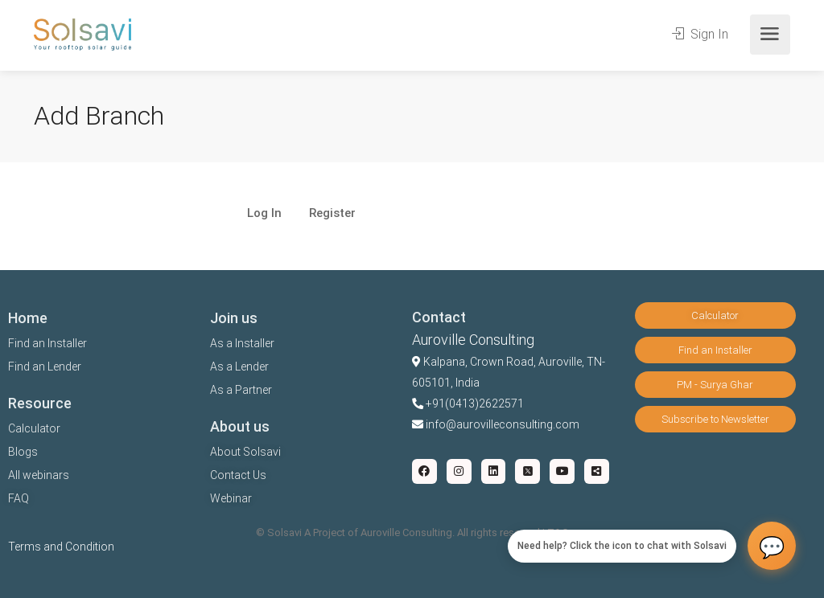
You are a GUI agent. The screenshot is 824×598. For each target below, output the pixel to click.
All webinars (38, 475)
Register (332, 213)
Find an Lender (44, 366)
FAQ (18, 498)
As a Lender (239, 366)
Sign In (700, 34)
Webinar (231, 498)
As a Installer (242, 343)
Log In (264, 213)
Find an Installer (47, 343)
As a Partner (241, 389)
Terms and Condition (61, 546)
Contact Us (238, 475)
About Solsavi (245, 451)
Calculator (34, 428)
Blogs (23, 451)
